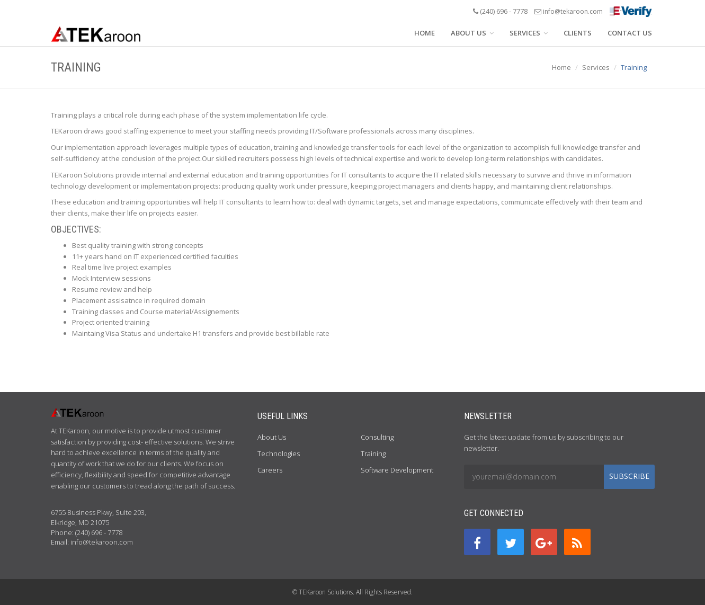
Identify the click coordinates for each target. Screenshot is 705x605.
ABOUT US (472, 33)
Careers (269, 470)
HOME (424, 33)
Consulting (377, 437)
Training (373, 453)
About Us (271, 437)
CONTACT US (630, 33)
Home (561, 67)
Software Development (397, 470)
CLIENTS (578, 33)
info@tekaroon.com (573, 11)
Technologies (278, 453)
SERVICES (529, 33)
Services (596, 67)
